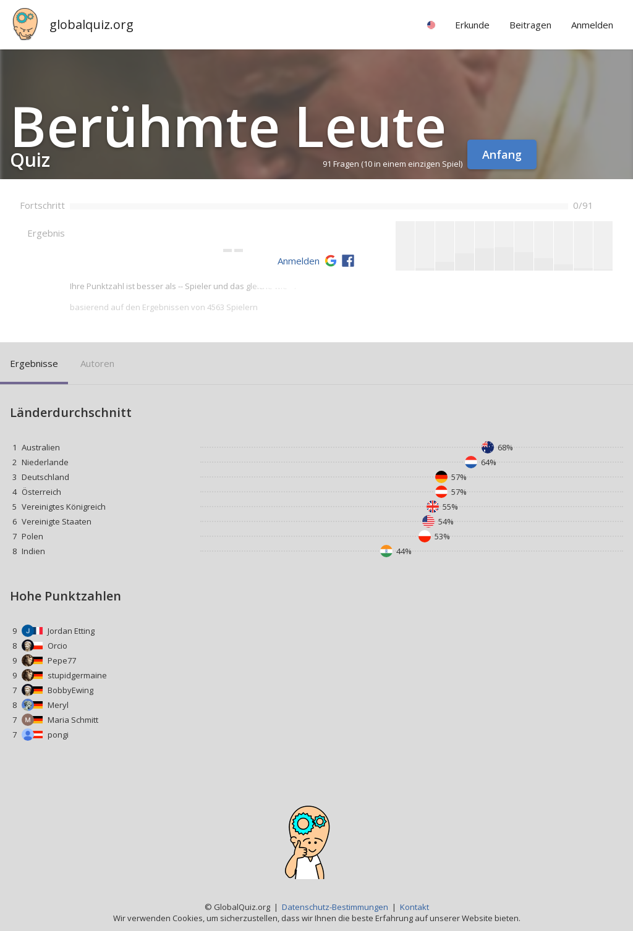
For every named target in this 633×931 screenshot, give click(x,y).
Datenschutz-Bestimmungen (335, 906)
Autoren (97, 363)
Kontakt (414, 906)
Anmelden (299, 261)
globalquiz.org (91, 24)
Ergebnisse (34, 363)
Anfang (502, 154)
